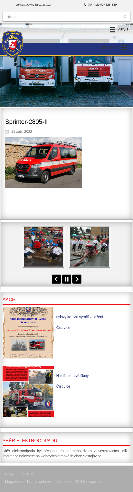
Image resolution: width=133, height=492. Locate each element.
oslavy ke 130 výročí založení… (81, 317)
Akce (9, 299)
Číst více (63, 328)
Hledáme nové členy (72, 376)
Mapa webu (14, 481)
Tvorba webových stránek (47, 481)
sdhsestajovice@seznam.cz (33, 4)
